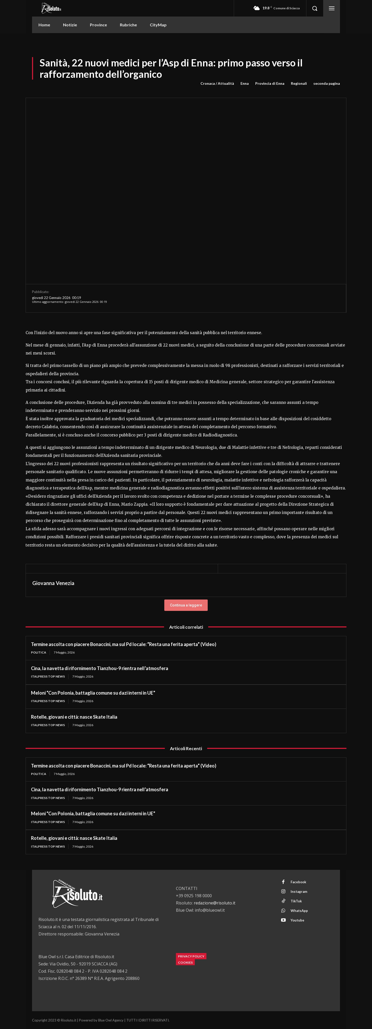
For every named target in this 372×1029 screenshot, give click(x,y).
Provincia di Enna (269, 83)
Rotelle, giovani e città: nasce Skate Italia (74, 717)
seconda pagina (326, 83)
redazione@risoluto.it (214, 903)
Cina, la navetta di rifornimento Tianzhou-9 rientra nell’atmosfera (99, 668)
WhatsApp (299, 911)
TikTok (296, 901)
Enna (245, 83)
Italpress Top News (48, 676)
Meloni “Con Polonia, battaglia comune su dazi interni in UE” (93, 693)
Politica (38, 652)
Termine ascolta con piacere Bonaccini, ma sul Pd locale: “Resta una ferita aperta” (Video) (123, 644)
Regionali (299, 83)
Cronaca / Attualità (217, 83)
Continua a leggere (186, 605)
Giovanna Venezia (53, 583)
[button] (314, 8)
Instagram (299, 891)
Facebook (298, 882)
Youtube (297, 920)
